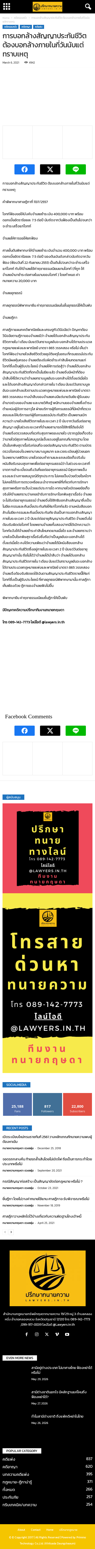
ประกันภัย (10, 1497)
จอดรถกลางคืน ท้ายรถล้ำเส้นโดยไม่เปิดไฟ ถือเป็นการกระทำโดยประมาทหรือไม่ (47, 1162)
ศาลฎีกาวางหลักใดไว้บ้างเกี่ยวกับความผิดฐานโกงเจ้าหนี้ (42, 1216)
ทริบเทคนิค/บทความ (20, 1505)
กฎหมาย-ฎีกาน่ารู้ (17, 1482)
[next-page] (11, 1232)
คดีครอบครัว (20, 18)
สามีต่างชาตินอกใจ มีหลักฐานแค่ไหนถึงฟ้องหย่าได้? (59, 1394)
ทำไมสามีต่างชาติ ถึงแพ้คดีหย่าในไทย (57, 1416)
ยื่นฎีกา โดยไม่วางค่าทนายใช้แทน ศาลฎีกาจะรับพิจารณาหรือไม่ (46, 1199)
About (21, 1530)
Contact (36, 1530)
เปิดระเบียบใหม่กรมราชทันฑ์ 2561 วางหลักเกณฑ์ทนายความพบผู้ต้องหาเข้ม (47, 1139)
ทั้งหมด (9, 1489)
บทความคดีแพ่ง (16, 1474)
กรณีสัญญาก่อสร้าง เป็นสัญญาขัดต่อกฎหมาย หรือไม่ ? (43, 1181)
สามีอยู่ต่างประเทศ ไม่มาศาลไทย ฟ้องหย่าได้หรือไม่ (61, 1370)
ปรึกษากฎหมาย (68, 1530)
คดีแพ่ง (38, 27)
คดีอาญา (26, 27)
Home (6, 18)
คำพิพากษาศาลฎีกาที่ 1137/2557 (25, 202)
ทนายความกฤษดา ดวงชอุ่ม (18, 1148)
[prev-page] (5, 1232)
